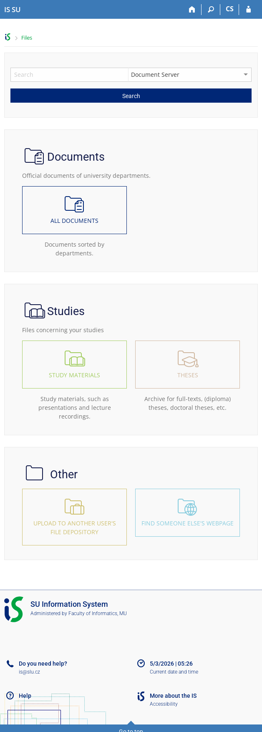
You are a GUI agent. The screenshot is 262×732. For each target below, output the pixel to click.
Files (26, 37)
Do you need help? (43, 663)
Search (131, 96)
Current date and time (174, 672)
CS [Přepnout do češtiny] (230, 8)
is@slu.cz (29, 672)
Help (25, 695)
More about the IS (173, 695)
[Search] (211, 9)
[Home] (192, 9)
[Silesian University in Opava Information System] (12, 9)
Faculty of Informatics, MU (97, 613)
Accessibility (164, 704)
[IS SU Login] (248, 9)
